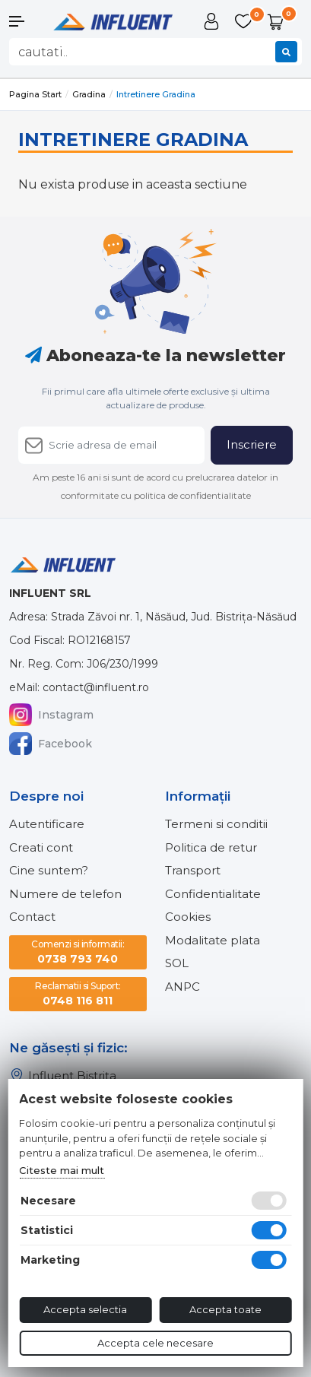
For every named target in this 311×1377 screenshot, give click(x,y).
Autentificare (46, 824)
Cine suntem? (48, 870)
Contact (32, 916)
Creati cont (41, 847)
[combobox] (155, 51)
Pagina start (35, 94)
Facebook (50, 743)
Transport (193, 870)
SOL (177, 963)
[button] (26, 21)
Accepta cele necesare (155, 1343)
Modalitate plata (212, 940)
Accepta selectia (85, 1309)
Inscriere (252, 444)
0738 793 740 (77, 952)
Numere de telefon (65, 894)
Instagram (51, 714)
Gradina (89, 94)
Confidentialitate (213, 894)
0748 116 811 (78, 993)
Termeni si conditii (216, 824)
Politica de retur (211, 847)
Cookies (188, 916)
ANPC (182, 986)
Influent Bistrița (62, 1076)
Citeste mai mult (61, 1170)
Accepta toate (225, 1309)
